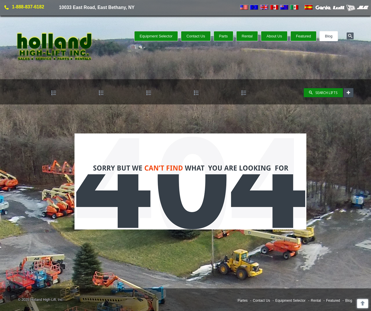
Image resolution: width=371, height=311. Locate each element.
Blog (328, 36)
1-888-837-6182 (28, 6)
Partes (243, 301)
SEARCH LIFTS (323, 93)
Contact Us (195, 36)
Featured (303, 36)
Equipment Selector (156, 36)
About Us (274, 36)
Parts (223, 36)
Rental (247, 36)
